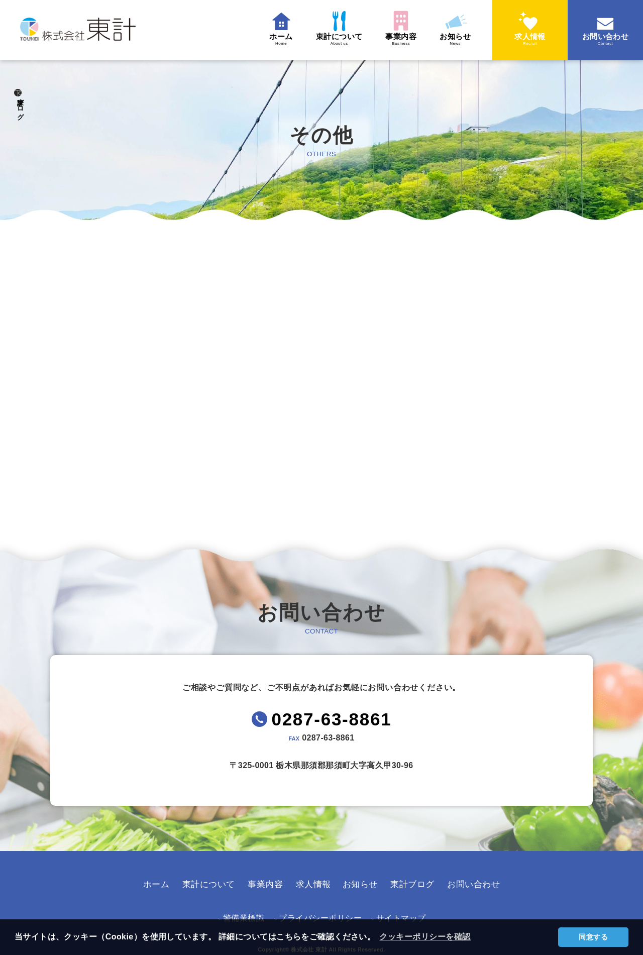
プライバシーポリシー (318, 915)
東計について (327, 39)
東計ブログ (20, 120)
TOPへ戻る (314, 480)
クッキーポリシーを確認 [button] (426, 936)
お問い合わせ (605, 39)
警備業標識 (245, 915)
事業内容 (394, 39)
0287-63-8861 (333, 732)
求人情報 (530, 39)
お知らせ (453, 39)
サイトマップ (394, 915)
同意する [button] (593, 937)
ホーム (265, 39)
